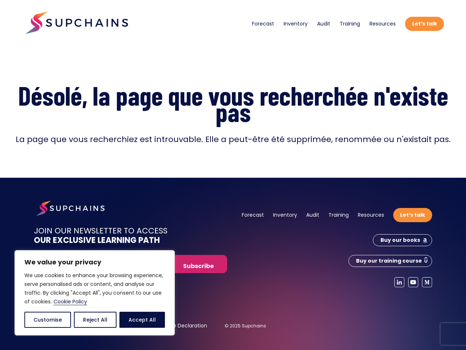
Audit (323, 23)
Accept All (142, 319)
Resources (383, 23)
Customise (47, 319)
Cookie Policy (70, 301)
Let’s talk (424, 23)
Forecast (263, 23)
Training (350, 23)
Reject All (95, 319)
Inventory (296, 23)
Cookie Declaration (183, 325)
